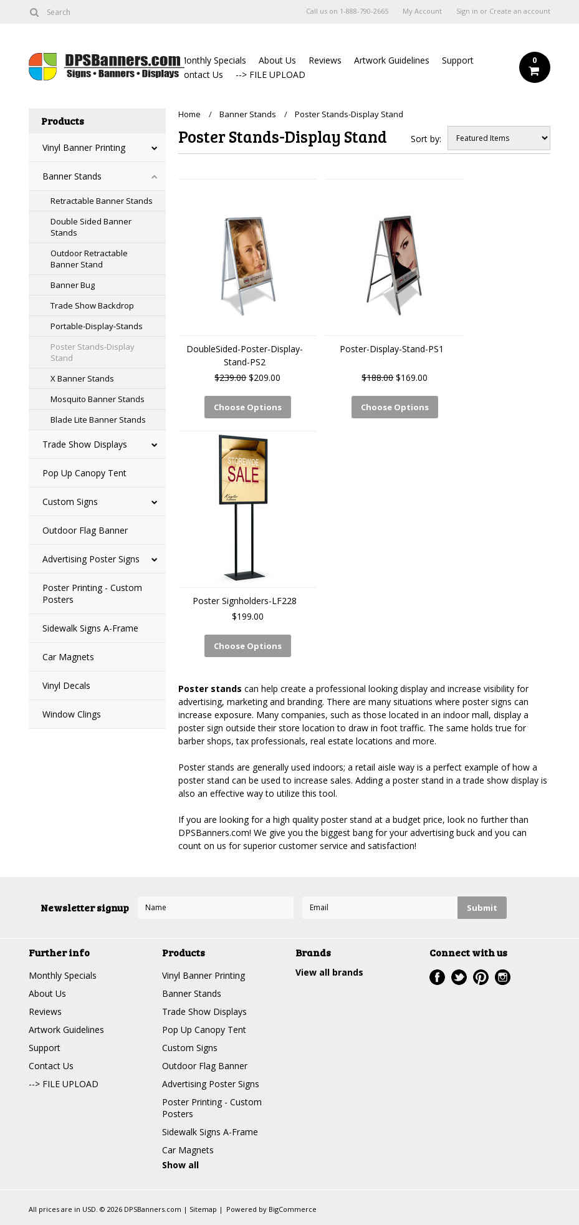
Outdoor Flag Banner (85, 530)
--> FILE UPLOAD (270, 74)
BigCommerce (293, 1209)
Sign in (467, 11)
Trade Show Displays (84, 444)
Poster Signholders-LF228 (245, 601)
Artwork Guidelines (391, 60)
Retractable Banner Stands (101, 200)
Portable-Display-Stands (96, 326)
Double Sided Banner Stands (91, 227)
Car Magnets (68, 657)
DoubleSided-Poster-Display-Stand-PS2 (244, 355)
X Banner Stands (82, 378)
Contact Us (200, 74)
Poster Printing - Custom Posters (92, 593)
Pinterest (481, 977)
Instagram (502, 977)
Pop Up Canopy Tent (84, 473)
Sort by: (426, 139)
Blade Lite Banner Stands (98, 419)
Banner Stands (72, 176)
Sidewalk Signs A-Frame (90, 628)
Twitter (459, 977)
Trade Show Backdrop (92, 305)
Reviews (325, 60)
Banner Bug (72, 285)
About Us (277, 60)
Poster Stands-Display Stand (92, 352)
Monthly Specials (212, 60)
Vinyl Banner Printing (83, 147)
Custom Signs (70, 501)
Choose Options (248, 407)
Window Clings (71, 714)
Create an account (519, 11)
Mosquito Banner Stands (97, 399)
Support (458, 60)
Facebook (437, 977)
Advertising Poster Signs (91, 559)
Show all (180, 1165)
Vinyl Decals (66, 685)
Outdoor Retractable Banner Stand (89, 258)
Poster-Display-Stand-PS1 (392, 349)
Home (189, 114)
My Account (422, 11)
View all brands (329, 972)
